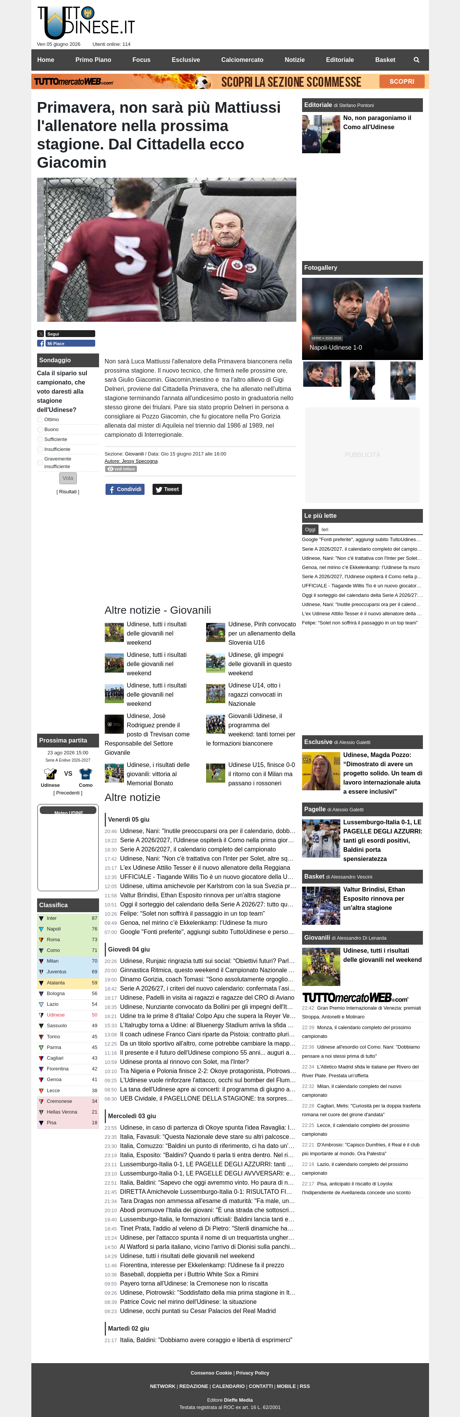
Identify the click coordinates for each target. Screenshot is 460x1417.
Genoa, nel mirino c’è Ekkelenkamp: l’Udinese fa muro (193, 922)
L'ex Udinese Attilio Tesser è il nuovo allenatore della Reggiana (205, 867)
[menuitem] (417, 60)
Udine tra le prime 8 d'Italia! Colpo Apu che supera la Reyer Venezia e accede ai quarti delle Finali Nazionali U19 (272, 1016)
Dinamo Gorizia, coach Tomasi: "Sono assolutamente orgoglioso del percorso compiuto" (239, 979)
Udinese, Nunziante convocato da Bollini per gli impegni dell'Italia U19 (214, 1007)
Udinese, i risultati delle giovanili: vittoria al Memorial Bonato (158, 774)
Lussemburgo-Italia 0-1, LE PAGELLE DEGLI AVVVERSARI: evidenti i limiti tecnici (231, 1173)
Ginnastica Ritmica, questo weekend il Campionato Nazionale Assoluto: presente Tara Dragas (247, 970)
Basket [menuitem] (385, 60)
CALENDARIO (228, 1386)
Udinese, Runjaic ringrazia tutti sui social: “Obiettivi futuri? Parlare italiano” (220, 961)
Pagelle (315, 809)
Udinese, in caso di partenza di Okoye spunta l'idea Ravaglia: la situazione (221, 1127)
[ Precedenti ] (68, 793)
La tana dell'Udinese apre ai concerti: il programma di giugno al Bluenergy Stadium (232, 1089)
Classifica (53, 905)
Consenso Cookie (211, 1373)
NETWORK (163, 1386)
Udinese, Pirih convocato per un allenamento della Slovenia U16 (262, 633)
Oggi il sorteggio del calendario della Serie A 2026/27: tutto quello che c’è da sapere (233, 904)
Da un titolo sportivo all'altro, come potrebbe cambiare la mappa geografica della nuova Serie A (249, 1043)
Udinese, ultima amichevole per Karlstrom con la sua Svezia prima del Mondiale (228, 886)
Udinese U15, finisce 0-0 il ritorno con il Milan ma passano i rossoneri (261, 774)
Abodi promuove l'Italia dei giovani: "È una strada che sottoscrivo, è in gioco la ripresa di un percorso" (257, 1210)
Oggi (310, 529)
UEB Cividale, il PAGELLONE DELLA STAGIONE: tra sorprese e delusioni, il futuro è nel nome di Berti (258, 1098)
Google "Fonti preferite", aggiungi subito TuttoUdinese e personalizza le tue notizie (231, 932)
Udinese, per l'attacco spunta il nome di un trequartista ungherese (209, 1237)
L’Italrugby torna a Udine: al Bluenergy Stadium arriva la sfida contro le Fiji (220, 1025)
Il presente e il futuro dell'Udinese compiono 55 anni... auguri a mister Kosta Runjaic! (234, 1052)
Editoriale (319, 105)
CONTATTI (261, 1386)
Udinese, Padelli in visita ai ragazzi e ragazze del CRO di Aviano (207, 997)
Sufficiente (55, 439)
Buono (51, 429)
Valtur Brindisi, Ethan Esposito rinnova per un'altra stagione (200, 895)
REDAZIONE (193, 1386)
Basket (314, 876)
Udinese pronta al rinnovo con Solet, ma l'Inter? (184, 1062)
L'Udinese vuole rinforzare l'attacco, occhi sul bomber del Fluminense (214, 1080)
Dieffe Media (238, 1400)
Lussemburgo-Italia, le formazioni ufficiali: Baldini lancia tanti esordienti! (216, 1219)
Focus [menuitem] (142, 60)
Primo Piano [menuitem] (93, 60)
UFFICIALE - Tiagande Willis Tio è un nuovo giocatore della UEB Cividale (219, 877)
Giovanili (134, 454)
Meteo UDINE (68, 813)
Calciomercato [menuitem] (242, 60)
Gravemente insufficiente (57, 462)
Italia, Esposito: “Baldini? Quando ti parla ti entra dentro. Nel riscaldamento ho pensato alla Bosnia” (254, 1155)
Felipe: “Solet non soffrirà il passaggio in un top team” (192, 913)
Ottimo (51, 419)
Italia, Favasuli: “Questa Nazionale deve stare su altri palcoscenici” (210, 1136)
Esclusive (318, 742)
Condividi (125, 489)
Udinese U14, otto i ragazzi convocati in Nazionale (255, 694)
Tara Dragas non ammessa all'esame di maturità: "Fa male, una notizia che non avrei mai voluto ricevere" (262, 1201)
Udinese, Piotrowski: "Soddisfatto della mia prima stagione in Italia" (210, 1292)
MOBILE (286, 1386)
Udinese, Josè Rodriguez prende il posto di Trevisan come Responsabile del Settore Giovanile (147, 734)
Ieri (325, 529)
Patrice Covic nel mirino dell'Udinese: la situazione (188, 1302)
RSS (305, 1386)
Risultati (68, 491)
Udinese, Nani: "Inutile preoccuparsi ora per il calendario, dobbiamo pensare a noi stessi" (240, 831)
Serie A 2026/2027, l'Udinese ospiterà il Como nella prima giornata (210, 840)
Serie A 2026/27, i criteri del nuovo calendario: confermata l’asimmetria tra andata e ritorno (242, 988)
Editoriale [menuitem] (340, 60)
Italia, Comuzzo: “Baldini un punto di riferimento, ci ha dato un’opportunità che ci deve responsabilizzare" (261, 1146)
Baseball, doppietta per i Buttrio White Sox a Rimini (189, 1274)
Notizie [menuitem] (295, 60)
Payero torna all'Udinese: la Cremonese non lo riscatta (194, 1283)
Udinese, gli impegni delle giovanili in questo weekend (259, 664)
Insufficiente (57, 449)
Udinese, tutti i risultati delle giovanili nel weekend (157, 633)
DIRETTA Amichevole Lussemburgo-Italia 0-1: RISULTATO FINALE (211, 1191)
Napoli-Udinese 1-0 (336, 347)
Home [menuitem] (45, 60)
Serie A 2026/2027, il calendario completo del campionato (198, 849)
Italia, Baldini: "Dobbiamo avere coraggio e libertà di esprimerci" (206, 1340)
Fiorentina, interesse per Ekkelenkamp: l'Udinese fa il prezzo (202, 1265)
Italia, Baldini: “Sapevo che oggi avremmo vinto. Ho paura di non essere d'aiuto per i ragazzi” (245, 1182)
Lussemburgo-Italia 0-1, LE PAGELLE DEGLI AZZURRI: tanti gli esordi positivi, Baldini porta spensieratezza (266, 1164)
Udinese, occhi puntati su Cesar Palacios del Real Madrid (198, 1311)
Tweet (167, 489)
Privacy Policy (252, 1373)
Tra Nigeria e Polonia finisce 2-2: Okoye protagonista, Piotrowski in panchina (224, 1071)
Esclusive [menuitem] (186, 60)
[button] (68, 478)
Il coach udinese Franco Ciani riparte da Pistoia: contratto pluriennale (213, 1034)
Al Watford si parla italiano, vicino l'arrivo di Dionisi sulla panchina (208, 1247)
